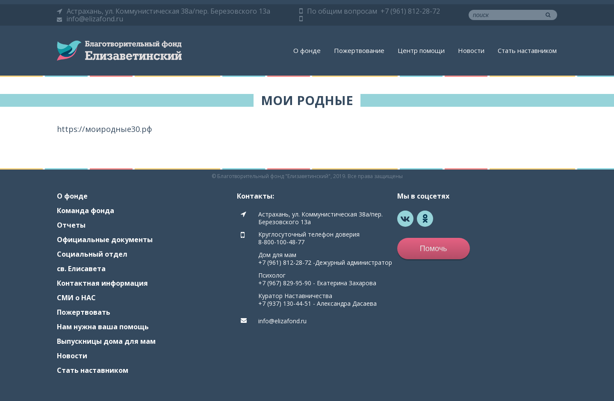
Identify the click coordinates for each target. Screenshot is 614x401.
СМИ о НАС (76, 297)
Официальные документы (105, 239)
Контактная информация (102, 283)
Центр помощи (421, 50)
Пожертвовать (83, 312)
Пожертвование (359, 50)
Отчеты (71, 225)
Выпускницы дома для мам (106, 341)
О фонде (307, 50)
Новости (471, 50)
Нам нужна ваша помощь (103, 326)
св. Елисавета (81, 268)
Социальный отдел (92, 254)
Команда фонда (85, 210)
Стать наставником (527, 50)
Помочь (433, 248)
